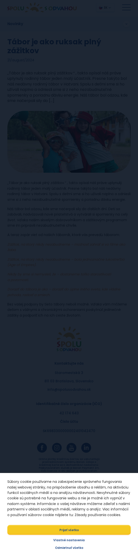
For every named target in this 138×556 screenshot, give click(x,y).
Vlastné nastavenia (69, 540)
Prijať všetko (69, 530)
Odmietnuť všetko (69, 548)
